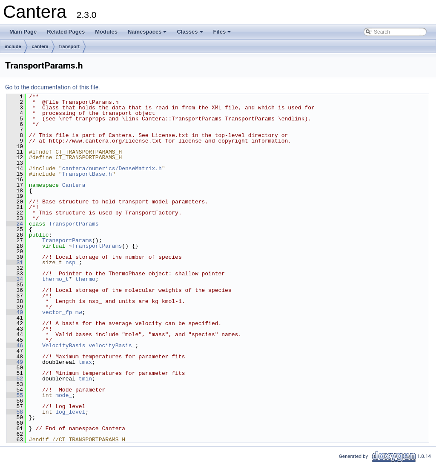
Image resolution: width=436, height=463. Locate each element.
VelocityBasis (63, 345)
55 (14, 395)
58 (14, 412)
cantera (40, 46)
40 (14, 312)
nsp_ (72, 262)
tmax (85, 362)
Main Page (23, 32)
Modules (106, 32)
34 (14, 279)
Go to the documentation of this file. (52, 87)
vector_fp (57, 312)
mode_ (63, 395)
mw (78, 312)
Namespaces (148, 34)
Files (222, 34)
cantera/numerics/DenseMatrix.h (112, 168)
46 (14, 345)
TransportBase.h (87, 174)
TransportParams (74, 224)
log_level (70, 412)
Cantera (74, 185)
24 (14, 224)
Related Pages (66, 32)
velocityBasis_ (112, 345)
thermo (85, 279)
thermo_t (55, 279)
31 (14, 262)
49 (14, 362)
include (13, 46)
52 (14, 379)
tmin (85, 379)
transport (69, 46)
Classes (190, 34)
